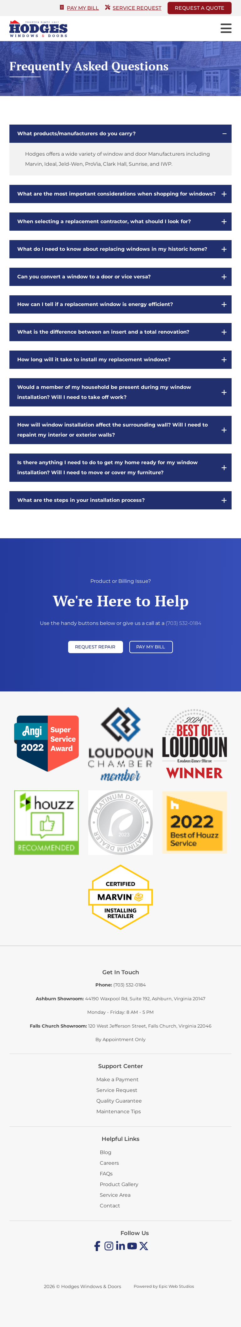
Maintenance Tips (118, 1112)
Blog (105, 1152)
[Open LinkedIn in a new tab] (120, 1249)
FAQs (106, 1174)
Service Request (133, 8)
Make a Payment (117, 1080)
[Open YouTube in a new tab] (132, 1249)
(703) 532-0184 (183, 623)
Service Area (115, 1195)
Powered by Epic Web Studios (164, 1286)
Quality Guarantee (119, 1101)
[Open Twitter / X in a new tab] (144, 1249)
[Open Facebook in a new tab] (97, 1249)
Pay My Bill (79, 8)
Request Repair (95, 647)
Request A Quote (199, 8)
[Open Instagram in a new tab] (109, 1249)
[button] (120, 134)
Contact (110, 1206)
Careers (109, 1163)
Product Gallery (119, 1184)
